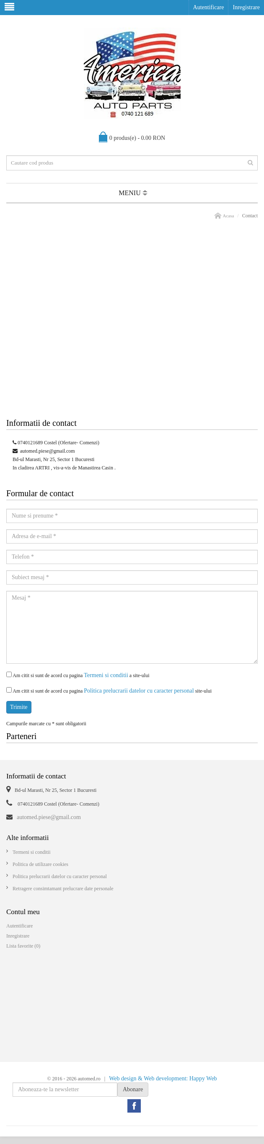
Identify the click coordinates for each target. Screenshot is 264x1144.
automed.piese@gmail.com (47, 451)
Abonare (133, 1089)
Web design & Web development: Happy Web (163, 1078)
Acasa (228, 215)
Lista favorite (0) (23, 946)
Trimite (19, 707)
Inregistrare (246, 7)
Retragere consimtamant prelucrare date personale (63, 888)
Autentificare (208, 7)
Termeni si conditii (106, 675)
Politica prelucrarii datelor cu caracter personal (139, 691)
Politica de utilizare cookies (40, 864)
